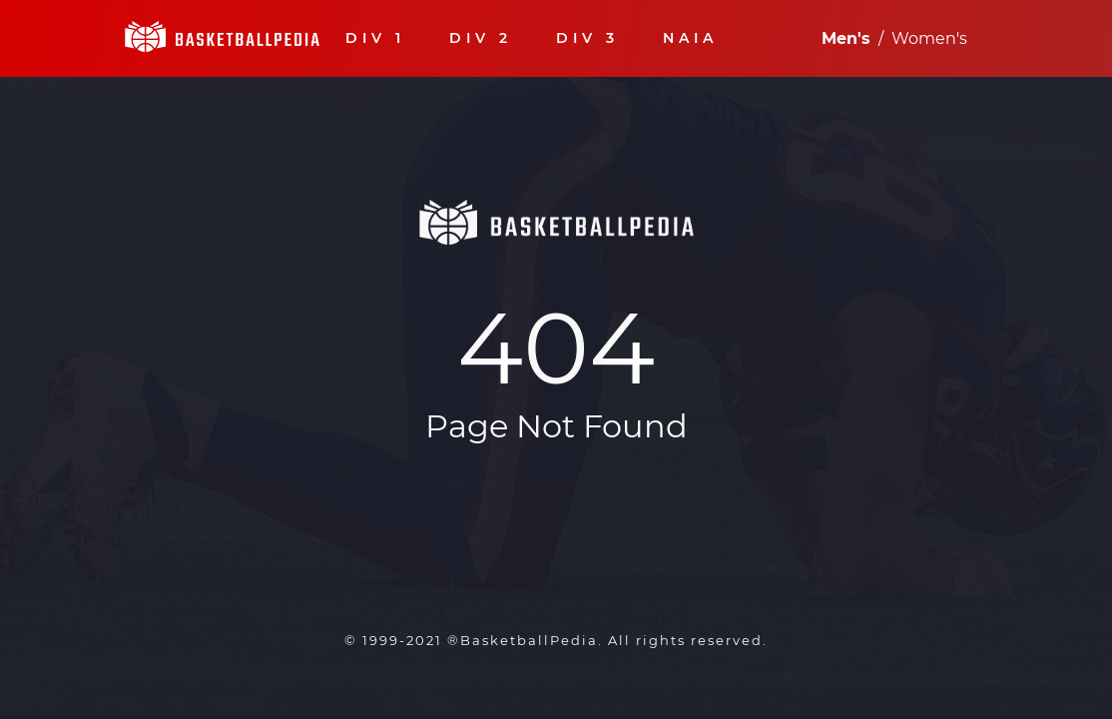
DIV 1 (375, 38)
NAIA (690, 38)
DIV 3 (587, 38)
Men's (846, 38)
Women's (929, 38)
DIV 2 (480, 38)
